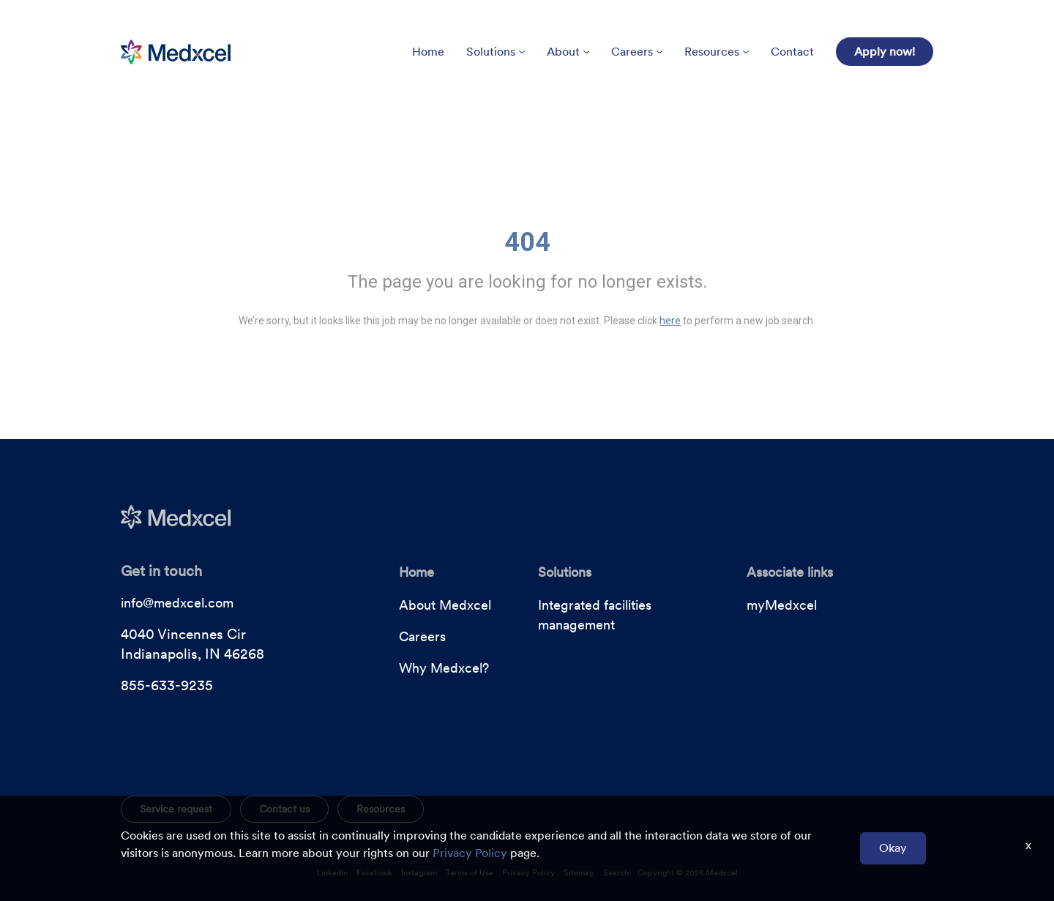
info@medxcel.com (177, 602)
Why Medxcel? (444, 668)
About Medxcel (445, 605)
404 (527, 242)
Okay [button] (893, 848)
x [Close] (1028, 845)
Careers (636, 52)
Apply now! (884, 52)
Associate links (790, 572)
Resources (716, 52)
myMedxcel (782, 605)
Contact (792, 52)
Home (428, 52)
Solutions (495, 52)
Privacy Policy (470, 853)
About (568, 52)
